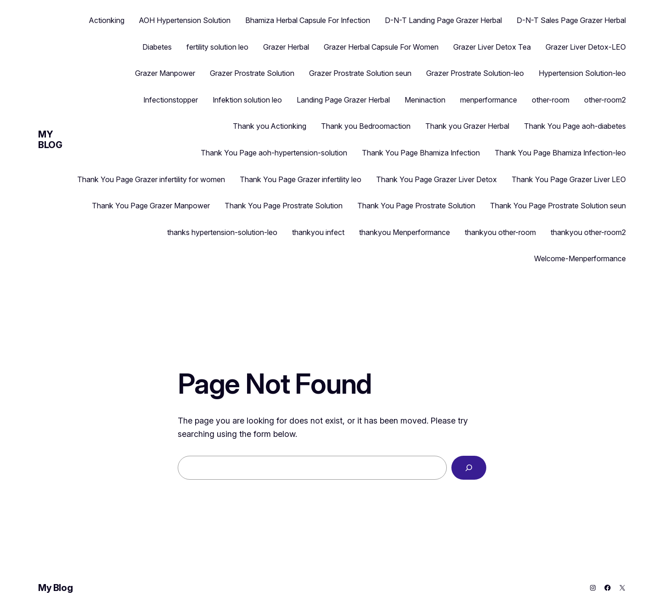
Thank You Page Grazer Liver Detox (436, 179)
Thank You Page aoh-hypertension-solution (274, 152)
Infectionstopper (170, 99)
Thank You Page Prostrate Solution (284, 205)
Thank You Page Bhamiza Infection (421, 152)
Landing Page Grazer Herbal (343, 99)
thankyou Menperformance (404, 232)
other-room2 (605, 99)
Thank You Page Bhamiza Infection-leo (560, 152)
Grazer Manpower (165, 73)
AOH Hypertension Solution (185, 20)
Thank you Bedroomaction (366, 126)
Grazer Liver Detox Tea (492, 47)
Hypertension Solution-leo (582, 73)
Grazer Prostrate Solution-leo (475, 73)
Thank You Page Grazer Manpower (151, 205)
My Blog (50, 139)
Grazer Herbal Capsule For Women (381, 47)
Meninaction (425, 99)
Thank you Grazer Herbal (467, 126)
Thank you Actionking (269, 126)
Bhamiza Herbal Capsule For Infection (307, 20)
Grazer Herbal (286, 47)
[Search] (468, 468)
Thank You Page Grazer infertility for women (151, 179)
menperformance (488, 99)
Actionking (106, 20)
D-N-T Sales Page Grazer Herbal (571, 20)
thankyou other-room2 (588, 232)
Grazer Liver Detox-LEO (586, 47)
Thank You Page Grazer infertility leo (300, 179)
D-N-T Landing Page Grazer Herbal (443, 20)
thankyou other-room (500, 232)
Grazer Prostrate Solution (252, 73)
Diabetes (157, 47)
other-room (550, 99)
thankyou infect (318, 232)
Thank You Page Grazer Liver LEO (569, 179)
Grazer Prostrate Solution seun (360, 73)
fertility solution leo (217, 47)
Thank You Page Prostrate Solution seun (558, 205)
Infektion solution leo (247, 99)
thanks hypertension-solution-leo (222, 232)
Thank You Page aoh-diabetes (575, 126)
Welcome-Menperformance (580, 258)
